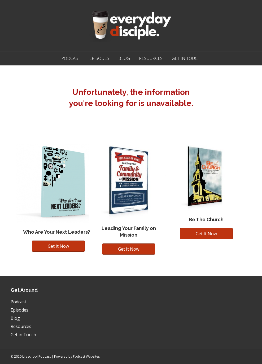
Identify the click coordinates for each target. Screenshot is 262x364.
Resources (151, 58)
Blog (124, 58)
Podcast (70, 58)
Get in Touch (186, 58)
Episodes (99, 58)
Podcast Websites (86, 356)
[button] (58, 246)
